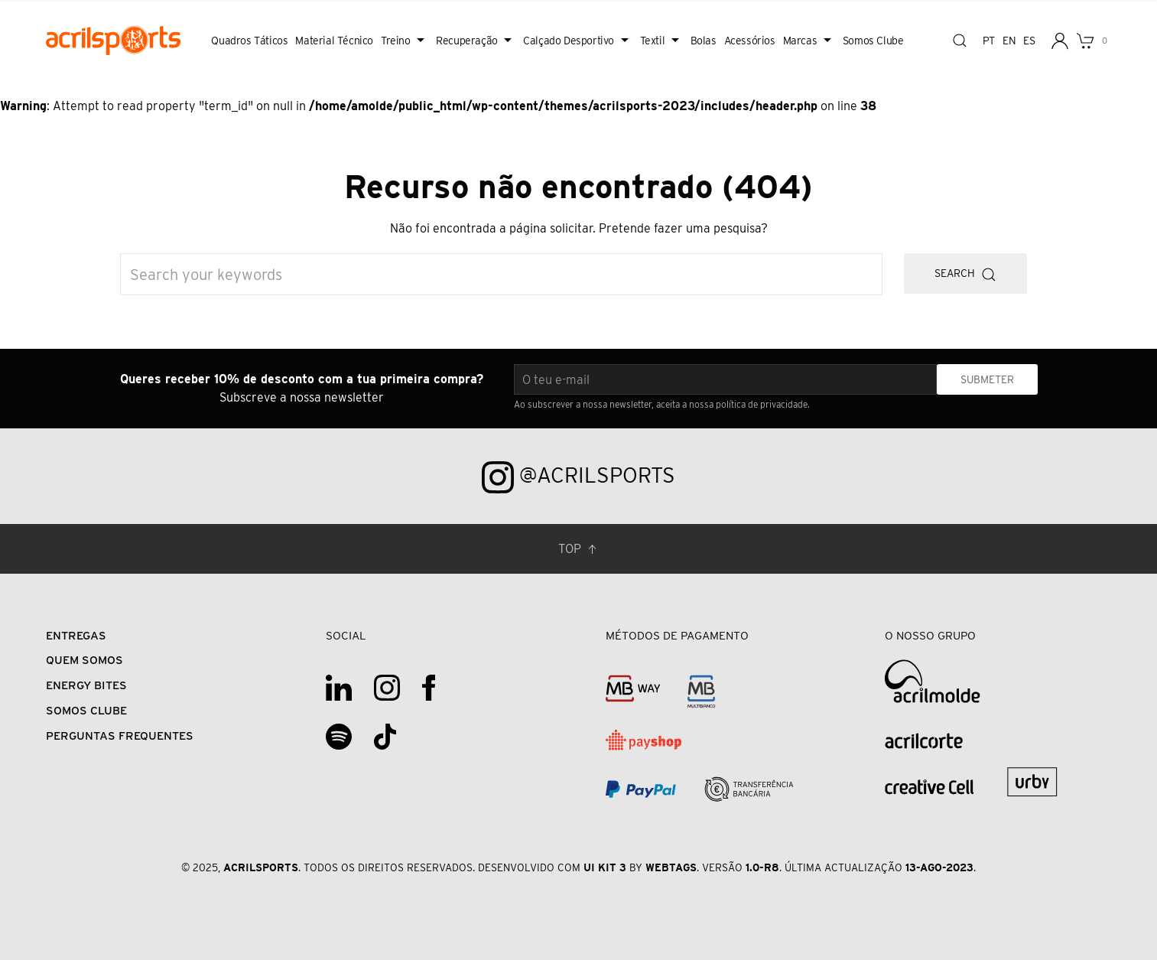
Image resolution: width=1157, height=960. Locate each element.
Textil (661, 40)
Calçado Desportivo (577, 40)
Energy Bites (86, 685)
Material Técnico (334, 40)
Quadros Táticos (249, 40)
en (1009, 40)
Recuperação (475, 40)
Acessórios (749, 40)
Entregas (76, 635)
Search (965, 274)
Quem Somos (84, 659)
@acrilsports (578, 477)
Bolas (704, 40)
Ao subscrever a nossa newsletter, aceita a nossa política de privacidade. (662, 404)
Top (579, 550)
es (1029, 40)
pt (989, 40)
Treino (404, 40)
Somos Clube (873, 40)
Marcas (809, 40)
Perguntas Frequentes (119, 735)
